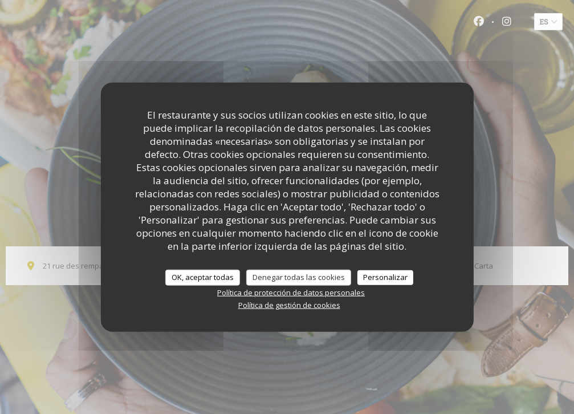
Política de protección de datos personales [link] (291, 292)
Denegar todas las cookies (299, 277)
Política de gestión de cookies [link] (289, 304)
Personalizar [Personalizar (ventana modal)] (385, 277)
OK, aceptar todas (203, 277)
